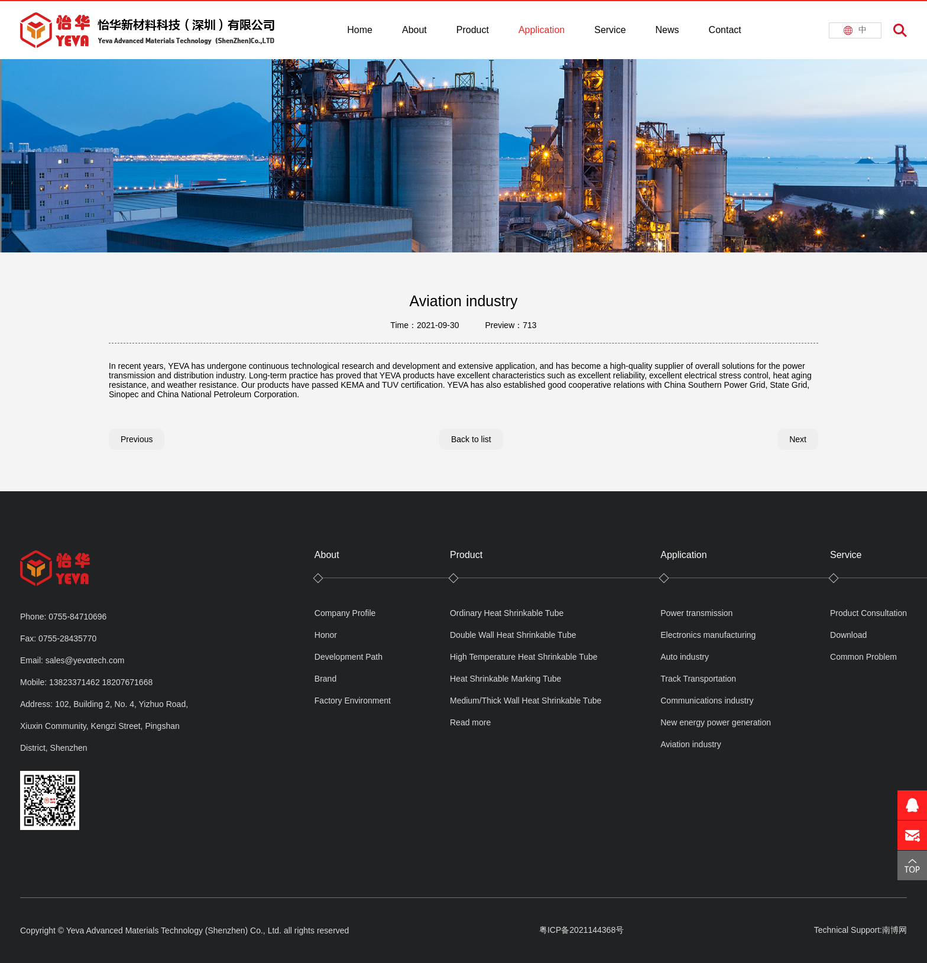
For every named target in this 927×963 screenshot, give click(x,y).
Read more (470, 722)
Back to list (471, 439)
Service (609, 30)
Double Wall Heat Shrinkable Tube (513, 635)
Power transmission (696, 613)
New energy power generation (715, 722)
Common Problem (863, 657)
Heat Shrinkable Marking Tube (505, 678)
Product (472, 30)
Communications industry (706, 700)
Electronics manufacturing (708, 635)
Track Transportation (698, 678)
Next (797, 439)
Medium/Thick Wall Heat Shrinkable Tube (525, 700)
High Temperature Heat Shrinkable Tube (524, 657)
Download (848, 635)
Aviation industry (690, 744)
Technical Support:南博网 (860, 930)
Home (359, 30)
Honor (326, 635)
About (414, 30)
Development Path (349, 657)
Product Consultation (868, 613)
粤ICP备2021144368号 (581, 930)
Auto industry (684, 657)
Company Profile (345, 613)
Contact (725, 30)
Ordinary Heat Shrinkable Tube (506, 613)
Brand (325, 678)
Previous (137, 439)
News (667, 30)
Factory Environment (353, 700)
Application (541, 30)
